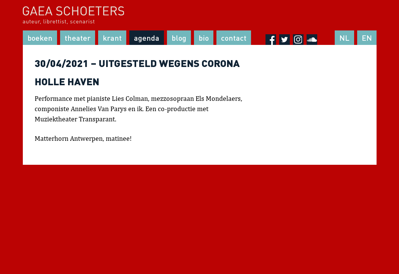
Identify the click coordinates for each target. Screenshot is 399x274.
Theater (78, 38)
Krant (112, 38)
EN (367, 38)
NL (344, 38)
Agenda (146, 38)
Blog (179, 38)
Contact (233, 38)
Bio (204, 38)
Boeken (39, 38)
